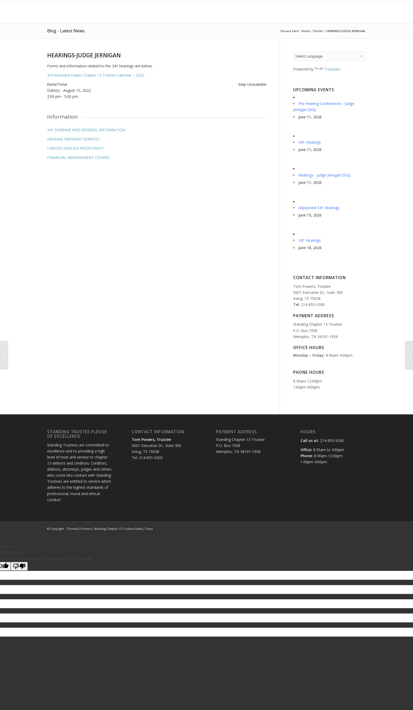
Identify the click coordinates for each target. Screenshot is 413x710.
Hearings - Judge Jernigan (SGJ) (324, 175)
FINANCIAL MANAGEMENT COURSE (78, 157)
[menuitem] (192, 11)
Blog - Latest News (66, 31)
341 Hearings (309, 142)
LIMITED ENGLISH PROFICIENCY (75, 148)
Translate (327, 69)
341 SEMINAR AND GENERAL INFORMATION (86, 129)
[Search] (361, 11)
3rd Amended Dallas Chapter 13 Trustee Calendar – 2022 (95, 75)
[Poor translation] (19, 566)
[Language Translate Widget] (329, 56)
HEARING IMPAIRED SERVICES (73, 139)
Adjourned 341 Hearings (319, 207)
